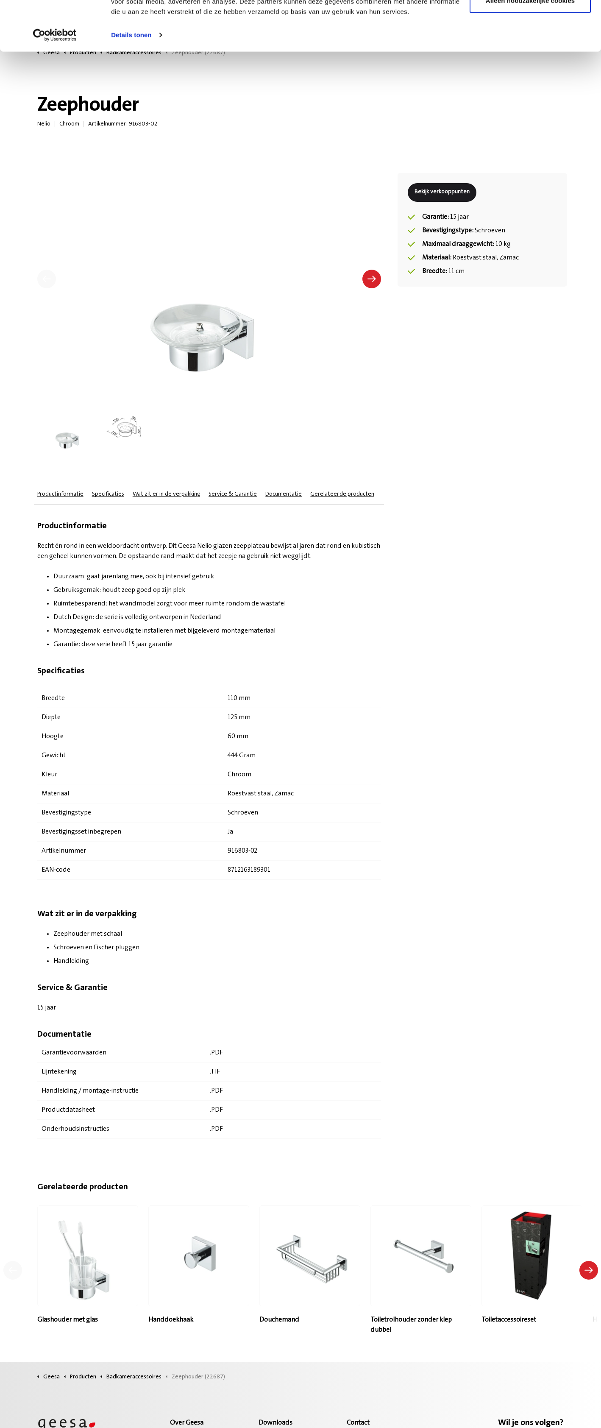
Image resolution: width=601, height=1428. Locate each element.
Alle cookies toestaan (530, 22)
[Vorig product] (12, 1270)
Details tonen (131, 84)
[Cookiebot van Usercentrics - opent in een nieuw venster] (55, 84)
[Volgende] (371, 279)
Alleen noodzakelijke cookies (530, 50)
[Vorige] (46, 279)
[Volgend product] (588, 1270)
